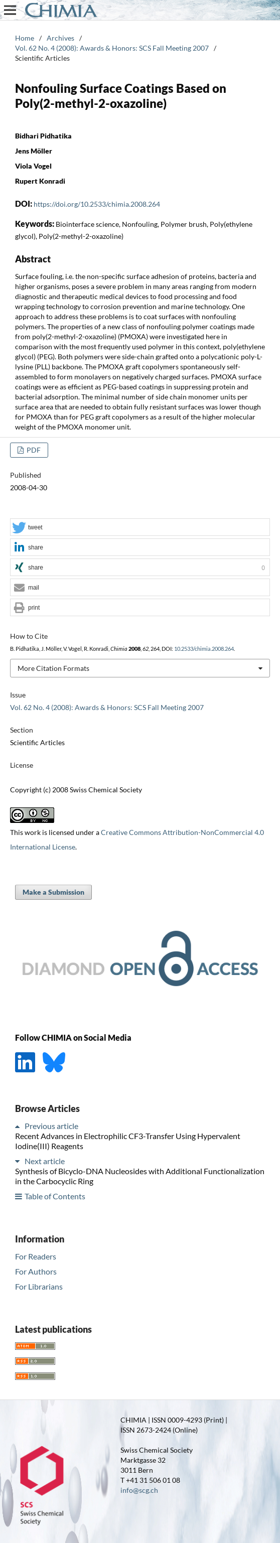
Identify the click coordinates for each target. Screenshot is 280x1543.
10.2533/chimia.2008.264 (204, 649)
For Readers (35, 1256)
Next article (45, 1161)
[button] (140, 527)
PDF (33, 450)
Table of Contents (55, 1196)
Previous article (51, 1126)
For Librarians (39, 1286)
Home (24, 38)
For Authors (36, 1271)
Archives (60, 38)
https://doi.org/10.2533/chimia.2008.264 (97, 204)
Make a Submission (53, 892)
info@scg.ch (139, 1490)
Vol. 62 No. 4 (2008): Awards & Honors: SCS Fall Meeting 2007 (112, 48)
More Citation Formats (53, 668)
